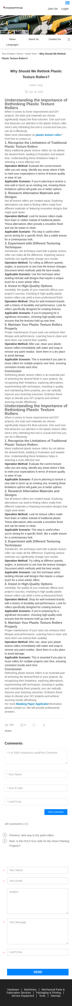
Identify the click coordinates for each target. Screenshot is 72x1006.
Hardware (13, 989)
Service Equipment (23, 995)
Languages (12, 44)
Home (12, 39)
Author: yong (36, 85)
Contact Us (55, 39)
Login (65, 8)
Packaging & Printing (49, 992)
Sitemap (55, 995)
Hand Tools (31, 53)
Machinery (30, 989)
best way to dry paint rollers (37, 835)
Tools (42, 995)
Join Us (53, 8)
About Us (34, 39)
